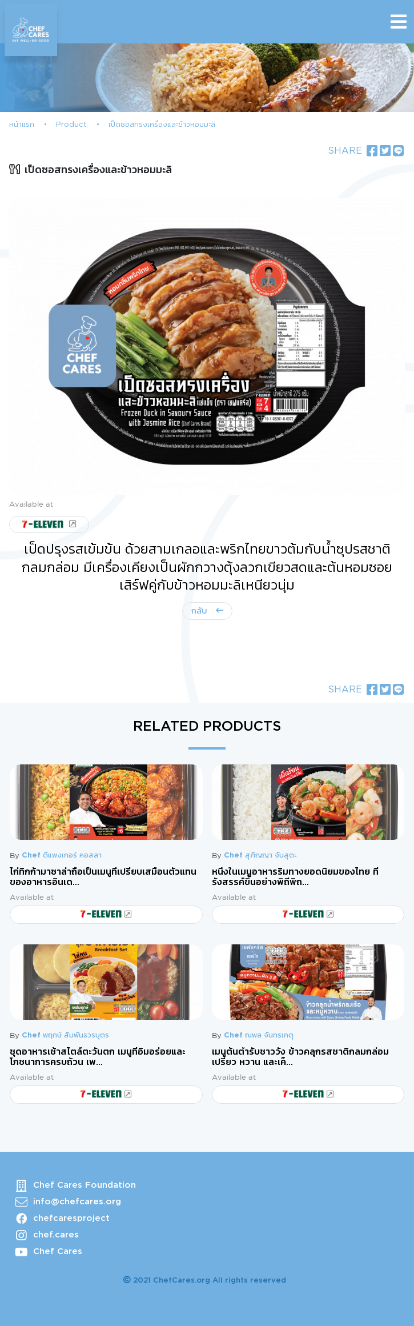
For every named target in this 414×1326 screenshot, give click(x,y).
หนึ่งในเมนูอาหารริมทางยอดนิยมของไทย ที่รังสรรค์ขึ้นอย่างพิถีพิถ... (295, 877)
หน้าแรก (21, 125)
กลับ (200, 611)
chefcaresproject (71, 1218)
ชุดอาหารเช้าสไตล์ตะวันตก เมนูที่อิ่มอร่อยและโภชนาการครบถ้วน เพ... (98, 1057)
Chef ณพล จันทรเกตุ (259, 1035)
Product (71, 125)
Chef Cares (57, 1251)
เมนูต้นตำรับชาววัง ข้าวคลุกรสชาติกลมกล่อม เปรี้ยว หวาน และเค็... (300, 1057)
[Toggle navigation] (398, 22)
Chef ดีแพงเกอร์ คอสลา (62, 855)
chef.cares (56, 1235)
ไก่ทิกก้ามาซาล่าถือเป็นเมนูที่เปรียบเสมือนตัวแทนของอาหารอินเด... (103, 877)
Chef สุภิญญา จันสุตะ (260, 855)
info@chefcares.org (77, 1201)
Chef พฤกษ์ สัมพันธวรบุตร (65, 1035)
